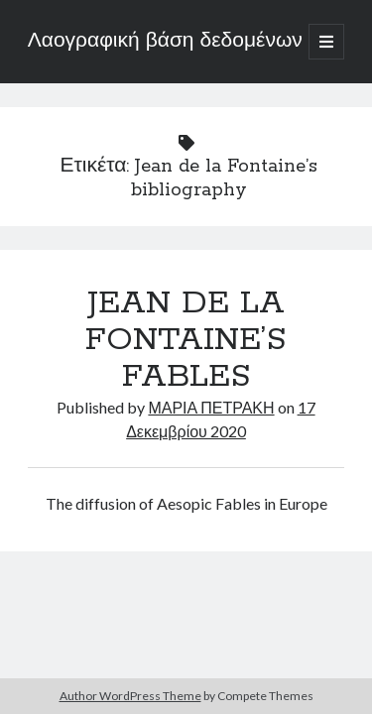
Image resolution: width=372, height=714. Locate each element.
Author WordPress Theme (130, 695)
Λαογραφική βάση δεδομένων (165, 42)
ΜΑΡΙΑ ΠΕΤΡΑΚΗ (211, 407)
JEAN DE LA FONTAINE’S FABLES (186, 340)
